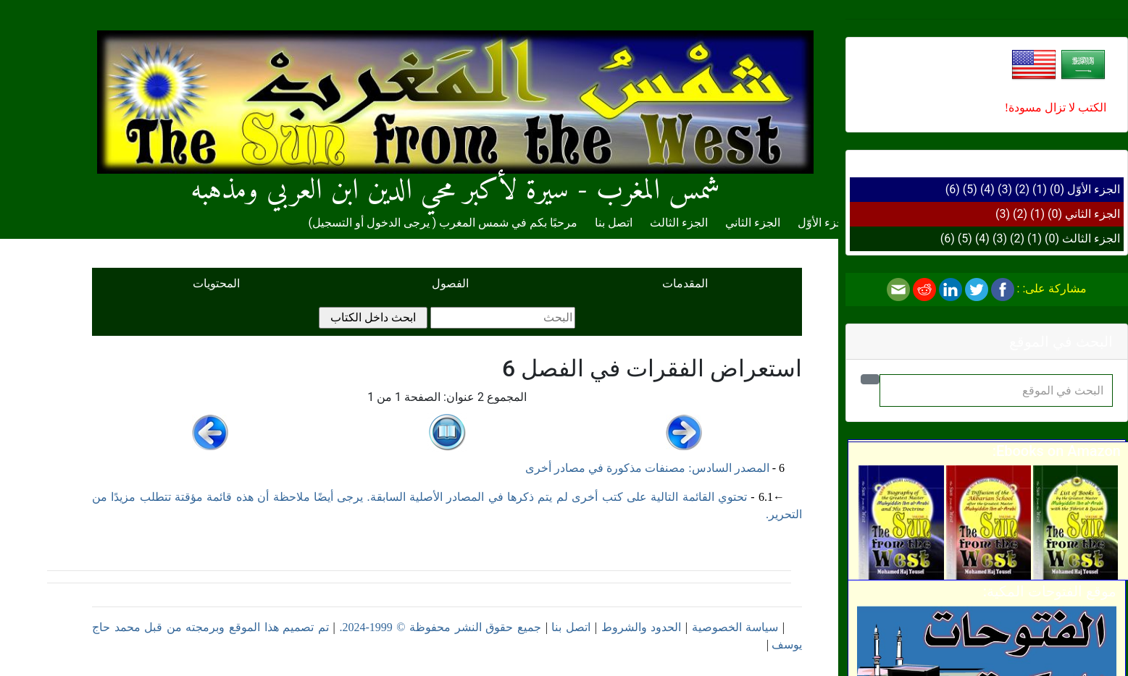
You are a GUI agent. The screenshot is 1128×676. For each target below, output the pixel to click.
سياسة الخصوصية (735, 627)
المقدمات (685, 283)
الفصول (450, 283)
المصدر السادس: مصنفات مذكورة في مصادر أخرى (647, 468)
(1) (1039, 189)
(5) (970, 189)
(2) (1022, 189)
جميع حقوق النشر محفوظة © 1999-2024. (440, 627)
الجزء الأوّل (1093, 189)
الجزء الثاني (1092, 214)
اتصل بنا (613, 222)
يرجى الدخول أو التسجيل (371, 222)
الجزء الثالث (1091, 238)
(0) (1057, 189)
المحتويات (216, 283)
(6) (952, 189)
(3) (1005, 189)
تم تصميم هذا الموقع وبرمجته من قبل (235, 627)
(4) (987, 189)
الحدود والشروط (641, 627)
